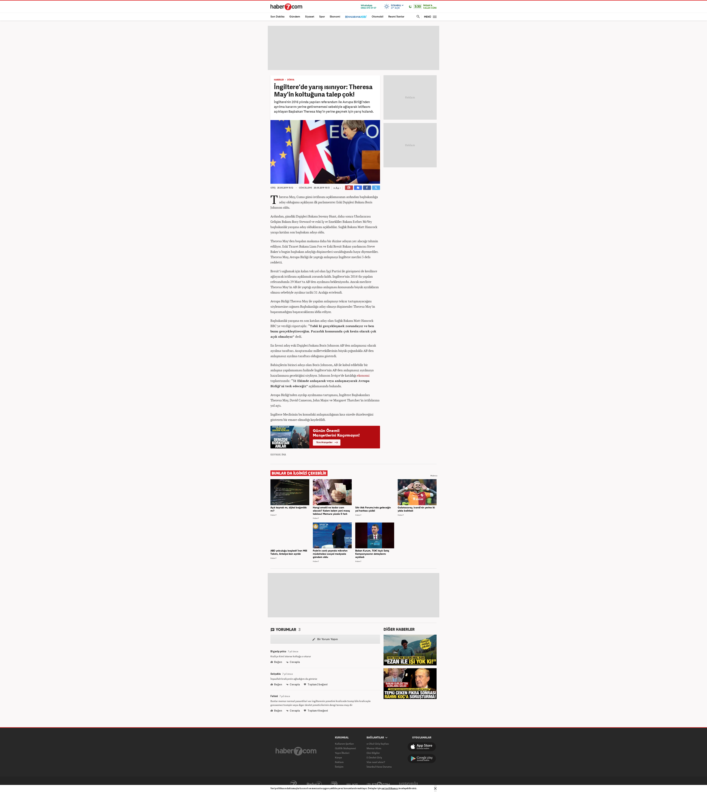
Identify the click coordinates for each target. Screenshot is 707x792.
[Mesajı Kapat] (435, 788)
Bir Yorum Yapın (325, 639)
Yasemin (408, 784)
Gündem (294, 16)
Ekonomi (335, 16)
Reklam (339, 762)
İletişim (339, 766)
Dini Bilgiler (373, 753)
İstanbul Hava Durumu (379, 766)
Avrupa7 (334, 784)
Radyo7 (314, 784)
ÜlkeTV (352, 784)
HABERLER (279, 80)
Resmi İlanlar (396, 16)
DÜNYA (290, 80)
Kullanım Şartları (344, 743)
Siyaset (309, 16)
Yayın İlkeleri (342, 753)
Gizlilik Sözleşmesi (345, 748)
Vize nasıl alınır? (376, 762)
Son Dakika (277, 16)
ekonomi (363, 375)
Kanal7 (293, 784)
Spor (322, 16)
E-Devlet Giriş (374, 757)
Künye (338, 757)
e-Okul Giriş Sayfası (378, 743)
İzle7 (378, 784)
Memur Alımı (374, 748)
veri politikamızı (389, 788)
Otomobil (377, 16)
